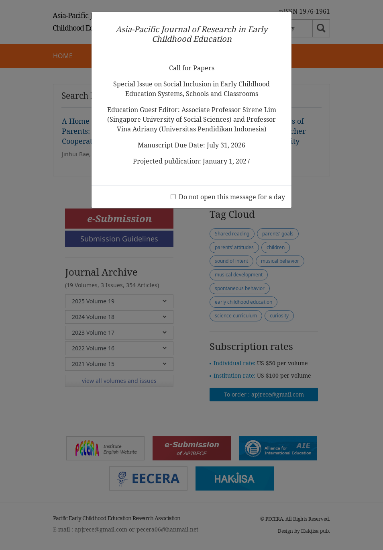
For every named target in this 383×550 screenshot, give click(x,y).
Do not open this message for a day (232, 196)
